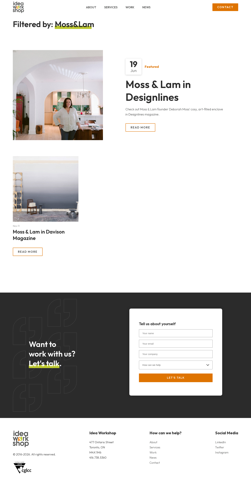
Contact (225, 7)
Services (110, 7)
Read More (140, 127)
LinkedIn (220, 442)
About (91, 7)
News (146, 7)
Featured (152, 66)
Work (129, 7)
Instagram (221, 452)
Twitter (219, 447)
